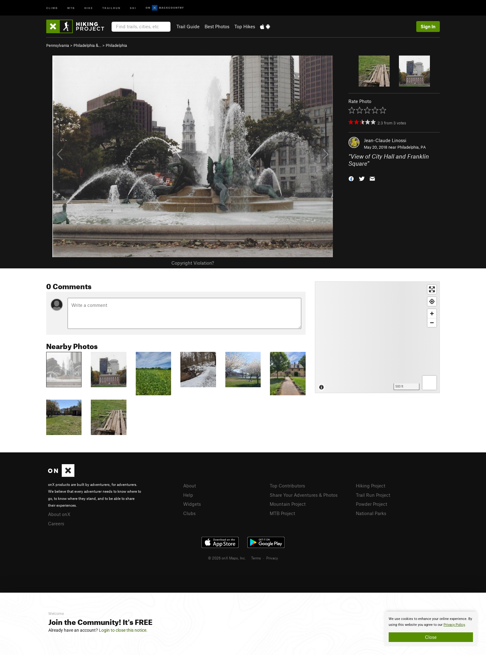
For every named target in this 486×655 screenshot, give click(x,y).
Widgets (192, 504)
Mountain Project (288, 504)
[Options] (429, 383)
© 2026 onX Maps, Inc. (227, 558)
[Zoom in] (431, 313)
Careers (56, 523)
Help (188, 495)
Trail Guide (188, 26)
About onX (59, 514)
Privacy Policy (454, 625)
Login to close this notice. (123, 630)
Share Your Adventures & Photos (304, 495)
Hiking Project (370, 485)
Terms (256, 558)
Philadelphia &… (87, 45)
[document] (431, 629)
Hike (88, 8)
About (189, 485)
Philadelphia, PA (411, 147)
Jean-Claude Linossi (385, 140)
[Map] (377, 337)
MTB (71, 8)
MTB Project (282, 513)
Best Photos (217, 26)
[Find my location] (431, 301)
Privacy (272, 558)
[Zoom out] (431, 322)
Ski (133, 8)
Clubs (189, 513)
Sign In (428, 26)
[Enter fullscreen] (431, 289)
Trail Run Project (373, 495)
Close (431, 637)
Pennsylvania (57, 45)
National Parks (371, 513)
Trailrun (111, 8)
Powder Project (371, 504)
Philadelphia (116, 45)
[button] (351, 178)
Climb (52, 8)
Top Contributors (287, 485)
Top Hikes (244, 26)
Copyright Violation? (192, 263)
